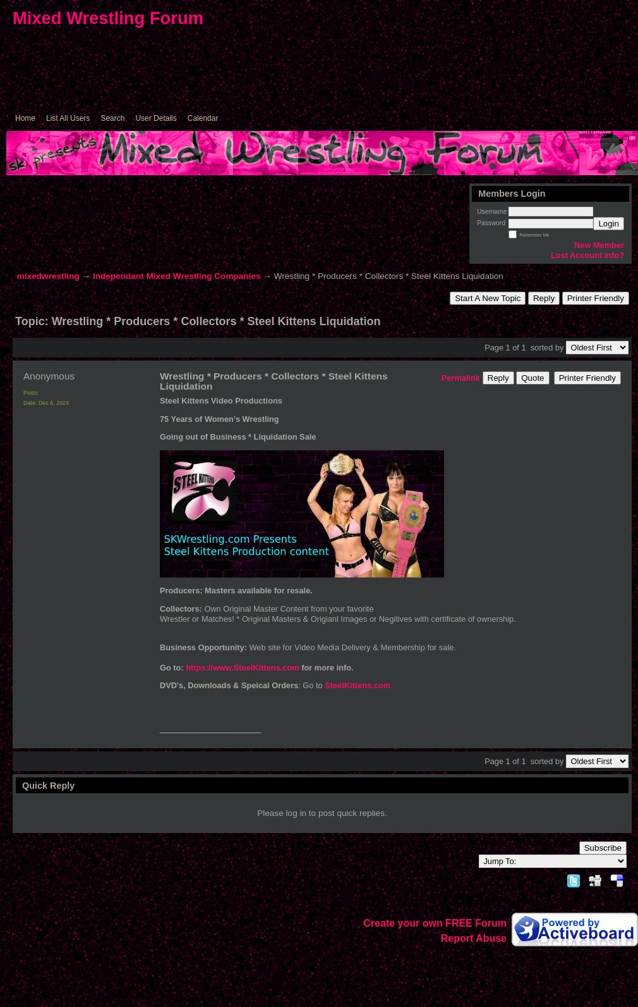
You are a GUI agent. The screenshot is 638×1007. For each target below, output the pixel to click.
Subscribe (603, 848)
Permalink (461, 378)
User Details (155, 118)
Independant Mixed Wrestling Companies (177, 276)
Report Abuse (474, 938)
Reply (544, 298)
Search (112, 118)
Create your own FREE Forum (435, 923)
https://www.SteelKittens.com (243, 667)
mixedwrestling (48, 276)
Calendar (203, 118)
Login (608, 223)
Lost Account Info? (587, 255)
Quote (532, 378)
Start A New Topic (488, 298)
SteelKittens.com (357, 685)
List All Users (68, 118)
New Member (599, 245)
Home (25, 118)
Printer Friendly (595, 298)
